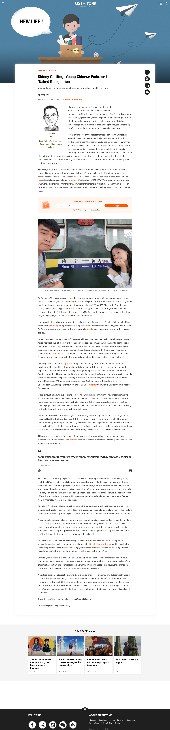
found (70, 298)
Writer (51, 136)
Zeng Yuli (44, 94)
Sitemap (117, 723)
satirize (55, 353)
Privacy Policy (106, 723)
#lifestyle (78, 99)
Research (120, 720)
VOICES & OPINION (47, 70)
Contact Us (131, 720)
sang (74, 544)
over (40, 180)
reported (93, 384)
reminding (53, 325)
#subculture (68, 99)
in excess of (74, 180)
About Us (92, 720)
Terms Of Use (94, 723)
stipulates (67, 363)
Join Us (112, 720)
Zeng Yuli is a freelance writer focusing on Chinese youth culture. (51, 144)
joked (89, 329)
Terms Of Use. (95, 210)
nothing (73, 439)
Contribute (103, 720)
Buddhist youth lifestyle (100, 544)
